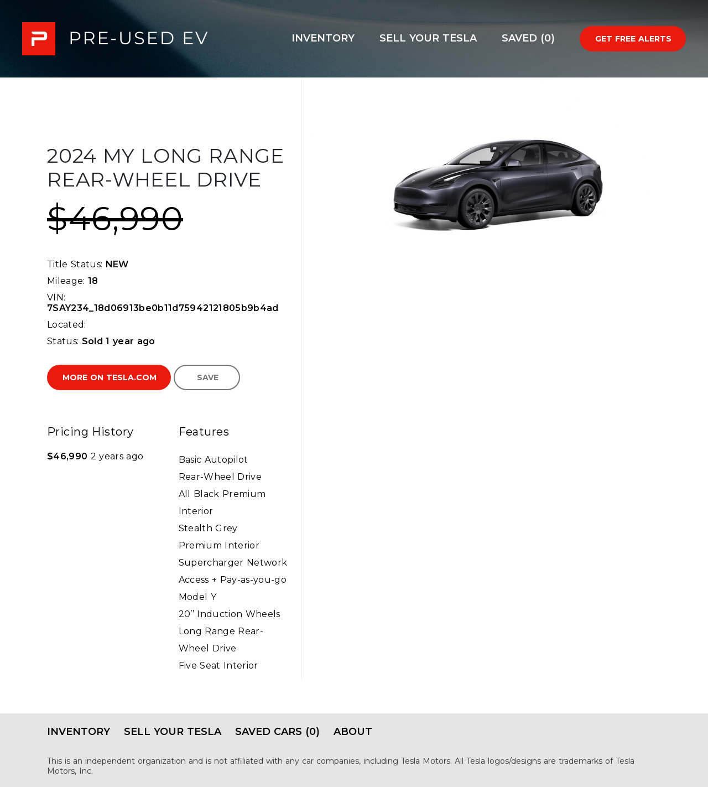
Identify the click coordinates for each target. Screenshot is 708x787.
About (353, 732)
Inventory (323, 38)
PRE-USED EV (115, 38)
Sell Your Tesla (428, 38)
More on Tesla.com (110, 377)
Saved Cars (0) (277, 732)
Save (207, 377)
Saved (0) (528, 38)
